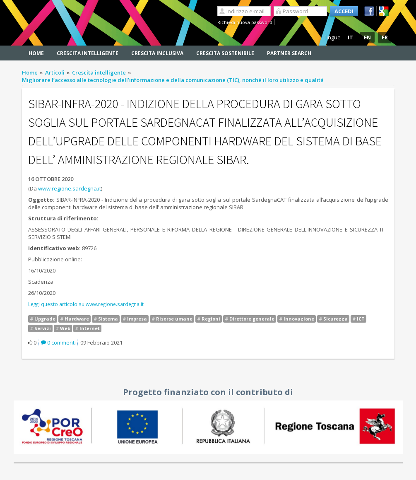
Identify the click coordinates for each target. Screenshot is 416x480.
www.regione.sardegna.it (69, 188)
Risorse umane (174, 319)
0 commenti (58, 342)
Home (36, 53)
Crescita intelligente (87, 53)
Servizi (42, 328)
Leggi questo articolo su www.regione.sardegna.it (86, 304)
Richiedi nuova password (244, 22)
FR (385, 37)
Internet (89, 328)
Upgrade (44, 319)
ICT (361, 319)
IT (350, 37)
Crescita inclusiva (157, 53)
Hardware (77, 319)
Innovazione (299, 319)
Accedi (343, 11)
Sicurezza (335, 319)
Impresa (137, 319)
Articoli (55, 72)
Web (65, 328)
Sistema (108, 319)
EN (367, 37)
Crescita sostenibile (225, 53)
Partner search (289, 53)
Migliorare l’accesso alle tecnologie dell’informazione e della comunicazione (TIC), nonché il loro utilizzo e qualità (173, 80)
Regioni (211, 319)
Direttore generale (251, 319)
